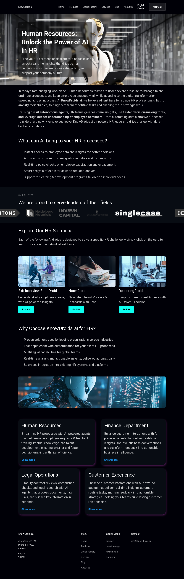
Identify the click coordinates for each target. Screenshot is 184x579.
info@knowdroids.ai (141, 541)
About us (128, 7)
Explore (26, 309)
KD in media (112, 551)
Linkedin (110, 541)
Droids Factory (90, 7)
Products (73, 7)
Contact (157, 7)
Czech (140, 8)
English (141, 5)
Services (106, 7)
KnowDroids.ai (25, 7)
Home (61, 7)
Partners (110, 557)
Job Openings (113, 546)
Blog (117, 7)
